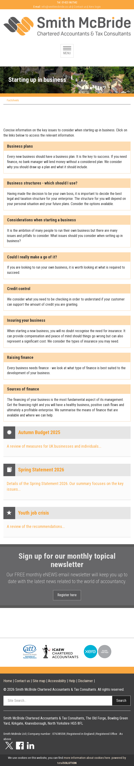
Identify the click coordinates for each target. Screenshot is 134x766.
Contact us (80, 6)
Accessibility (57, 681)
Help (72, 681)
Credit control (18, 288)
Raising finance (20, 357)
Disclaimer (85, 681)
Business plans (20, 146)
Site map (39, 681)
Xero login (95, 6)
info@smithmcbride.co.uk (56, 6)
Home (7, 681)
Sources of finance (23, 389)
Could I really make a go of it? (32, 257)
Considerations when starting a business (41, 220)
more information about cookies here (87, 757)
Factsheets (13, 100)
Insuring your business (26, 320)
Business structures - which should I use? (42, 183)
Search (121, 700)
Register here (67, 595)
